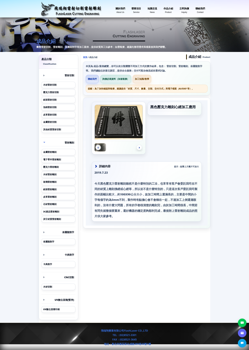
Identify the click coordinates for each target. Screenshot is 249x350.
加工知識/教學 (142, 78)
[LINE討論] (242, 323)
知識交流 (152, 9)
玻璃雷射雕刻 (50, 181)
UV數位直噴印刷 (51, 309)
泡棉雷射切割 (50, 107)
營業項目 (136, 9)
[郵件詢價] (242, 333)
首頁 (85, 57)
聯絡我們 (200, 9)
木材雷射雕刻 (50, 174)
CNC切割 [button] (59, 277)
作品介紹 (168, 9)
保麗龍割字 (48, 241)
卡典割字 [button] (59, 254)
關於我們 (120, 9)
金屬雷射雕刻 (50, 151)
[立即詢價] (242, 343)
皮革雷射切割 (50, 114)
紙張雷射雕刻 (50, 189)
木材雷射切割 (50, 84)
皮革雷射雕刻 (50, 196)
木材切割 (47, 286)
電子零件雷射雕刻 (52, 159)
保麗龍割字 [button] (59, 232)
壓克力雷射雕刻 (51, 166)
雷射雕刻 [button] (58, 142)
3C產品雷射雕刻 (51, 211)
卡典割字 (47, 264)
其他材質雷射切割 (52, 129)
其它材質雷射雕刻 (52, 219)
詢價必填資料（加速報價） (115, 78)
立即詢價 (184, 9)
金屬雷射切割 (50, 121)
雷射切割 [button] (59, 75)
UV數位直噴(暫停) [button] (59, 299)
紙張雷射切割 (50, 99)
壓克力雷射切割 (51, 92)
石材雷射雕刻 (50, 204)
